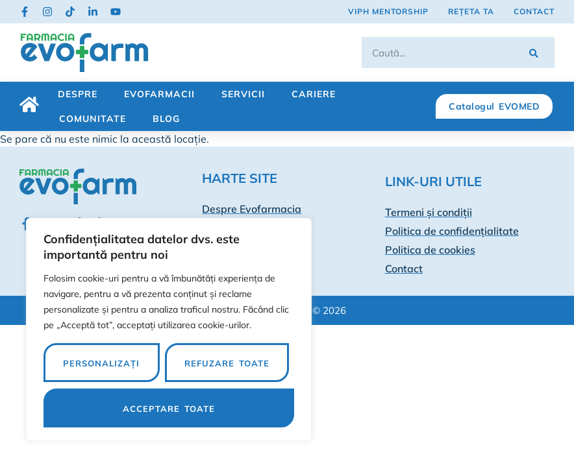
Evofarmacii (159, 94)
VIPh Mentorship (388, 11)
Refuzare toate (226, 363)
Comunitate (92, 119)
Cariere (314, 94)
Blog (166, 119)
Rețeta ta (471, 11)
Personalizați (101, 363)
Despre (77, 94)
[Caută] (534, 52)
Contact (534, 11)
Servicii (243, 94)
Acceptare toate (169, 408)
